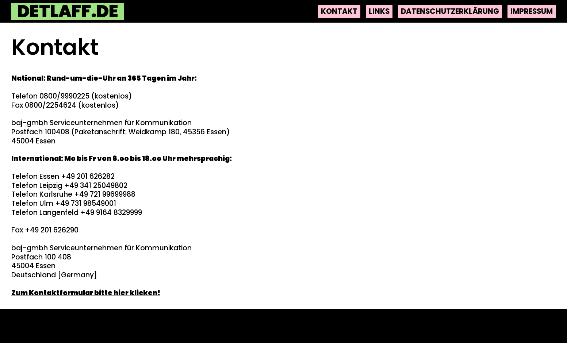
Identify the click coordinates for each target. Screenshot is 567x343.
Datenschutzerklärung (450, 11)
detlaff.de (67, 11)
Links (379, 11)
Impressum (531, 11)
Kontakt (339, 11)
